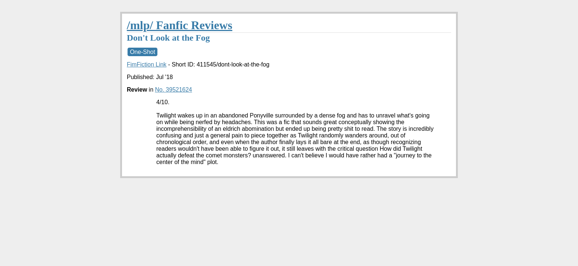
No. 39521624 (173, 89)
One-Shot (142, 52)
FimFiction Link (147, 64)
